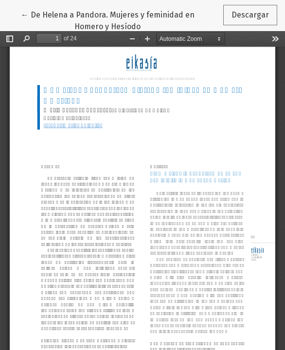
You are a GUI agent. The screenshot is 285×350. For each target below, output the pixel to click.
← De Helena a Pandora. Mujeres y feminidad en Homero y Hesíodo (108, 20)
